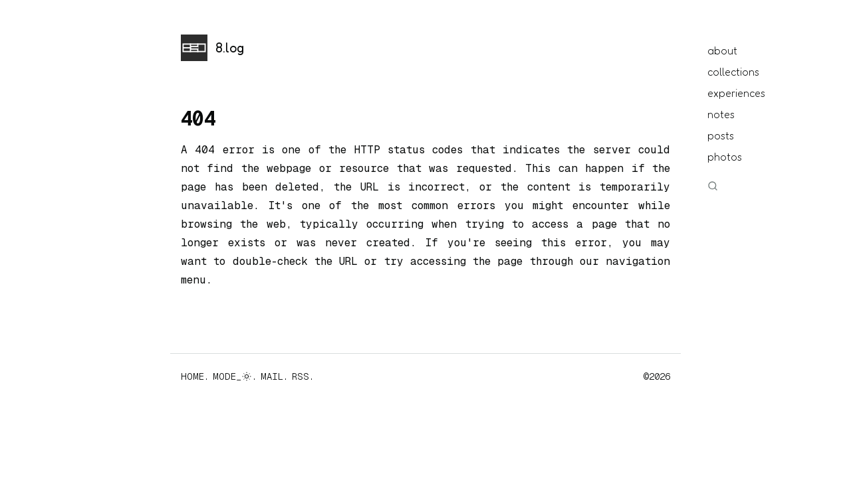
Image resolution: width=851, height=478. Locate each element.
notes (721, 114)
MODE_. (235, 376)
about (722, 50)
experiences (736, 93)
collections (733, 71)
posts (720, 135)
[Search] (715, 186)
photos (724, 156)
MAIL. (274, 376)
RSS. (303, 376)
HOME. (195, 376)
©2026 (657, 376)
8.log (229, 48)
